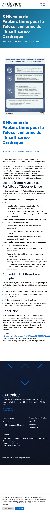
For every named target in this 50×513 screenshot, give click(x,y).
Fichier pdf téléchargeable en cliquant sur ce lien (20, 151)
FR (41, 5)
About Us (32, 421)
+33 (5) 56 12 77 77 (15, 443)
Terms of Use (7, 408)
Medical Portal (7, 422)
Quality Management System (13, 425)
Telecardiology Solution (38, 418)
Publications (38, 42)
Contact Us (33, 424)
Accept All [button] (20, 508)
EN (44, 5)
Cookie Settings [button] (8, 508)
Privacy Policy (7, 411)
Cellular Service (8, 419)
